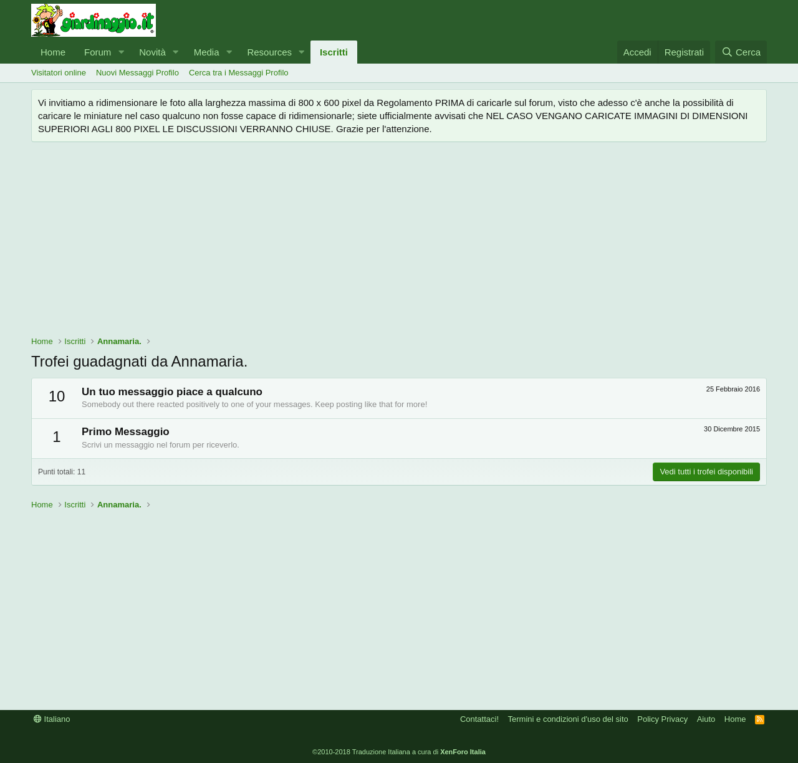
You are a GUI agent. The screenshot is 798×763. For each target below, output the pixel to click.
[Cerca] (741, 52)
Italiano (52, 719)
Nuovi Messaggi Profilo (137, 72)
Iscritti (334, 52)
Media (206, 52)
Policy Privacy (662, 719)
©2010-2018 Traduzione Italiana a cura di (399, 752)
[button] (121, 52)
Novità (152, 52)
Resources (269, 52)
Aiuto (706, 719)
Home (53, 52)
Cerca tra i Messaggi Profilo (239, 72)
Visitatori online (58, 72)
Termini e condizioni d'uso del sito (568, 719)
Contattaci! (479, 719)
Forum (97, 52)
